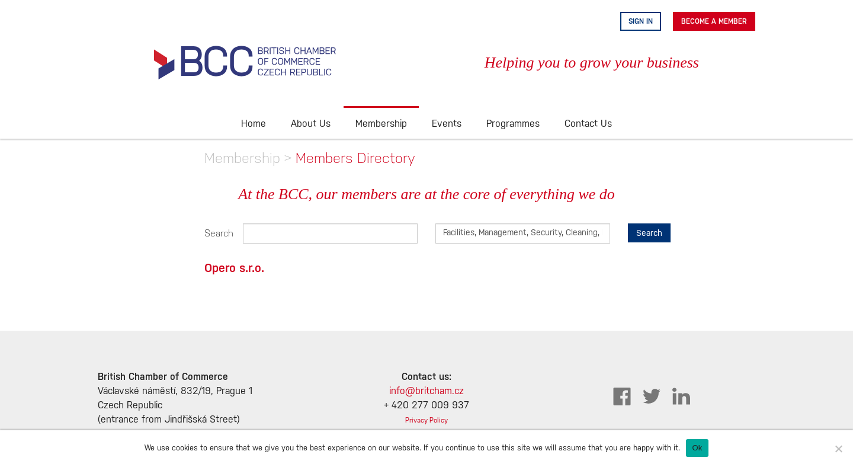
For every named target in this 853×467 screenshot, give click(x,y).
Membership (381, 124)
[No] (838, 449)
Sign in (640, 21)
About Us (311, 124)
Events (446, 124)
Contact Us (588, 124)
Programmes (513, 124)
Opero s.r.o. (234, 268)
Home (253, 124)
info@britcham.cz (426, 391)
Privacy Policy (426, 420)
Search (214, 233)
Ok (697, 447)
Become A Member (714, 21)
